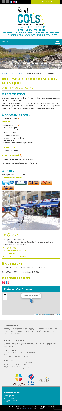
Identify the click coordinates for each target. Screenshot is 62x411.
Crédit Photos (49, 407)
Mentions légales (36, 407)
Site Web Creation (27, 408)
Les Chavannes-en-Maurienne (27, 328)
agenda (42, 2)
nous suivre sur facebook (16, 256)
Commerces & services (18, 73)
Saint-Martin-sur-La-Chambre (39, 331)
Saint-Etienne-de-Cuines (22, 331)
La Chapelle (14, 328)
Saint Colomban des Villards (21, 330)
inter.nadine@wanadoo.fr (16, 251)
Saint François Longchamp (37, 330)
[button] (31, 301)
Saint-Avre (11, 331)
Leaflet (36, 314)
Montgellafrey (48, 328)
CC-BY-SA (58, 314)
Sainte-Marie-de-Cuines (17, 333)
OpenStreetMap (47, 314)
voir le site (11, 253)
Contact (25, 407)
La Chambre (7, 328)
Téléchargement (14, 407)
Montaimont (40, 328)
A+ (7, 1)
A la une (49, 2)
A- (3, 1)
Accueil (5, 41)
